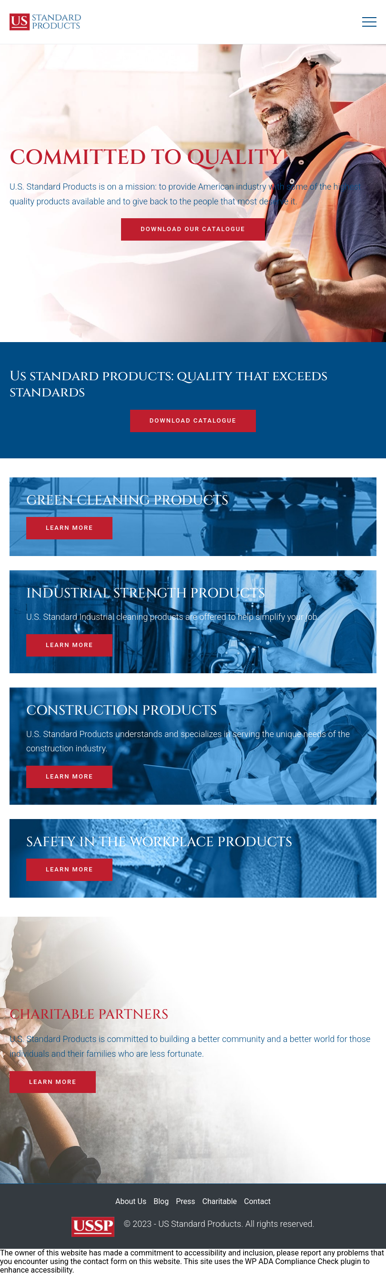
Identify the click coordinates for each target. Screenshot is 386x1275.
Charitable (220, 1201)
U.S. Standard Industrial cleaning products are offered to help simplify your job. (172, 617)
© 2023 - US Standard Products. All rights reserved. (193, 1227)
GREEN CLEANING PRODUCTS (127, 500)
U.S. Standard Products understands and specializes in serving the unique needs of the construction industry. (188, 741)
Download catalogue (193, 420)
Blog (161, 1201)
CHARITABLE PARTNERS (89, 1015)
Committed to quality (146, 158)
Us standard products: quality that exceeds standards (168, 384)
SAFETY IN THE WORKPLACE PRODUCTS (159, 842)
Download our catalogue (193, 229)
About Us (130, 1201)
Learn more (69, 527)
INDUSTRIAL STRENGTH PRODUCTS (145, 593)
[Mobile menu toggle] (369, 22)
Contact (257, 1201)
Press (185, 1201)
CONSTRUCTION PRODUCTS (121, 711)
